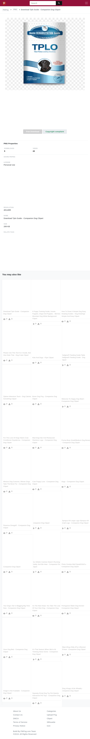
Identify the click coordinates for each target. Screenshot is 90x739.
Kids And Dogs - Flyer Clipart (43, 354)
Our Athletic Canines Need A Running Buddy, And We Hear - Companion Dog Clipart (43, 561)
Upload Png (52, 715)
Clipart (49, 718)
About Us (17, 711)
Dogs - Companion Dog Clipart (73, 478)
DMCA (16, 718)
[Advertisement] (45, 111)
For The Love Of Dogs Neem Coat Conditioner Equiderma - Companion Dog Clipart (15, 437)
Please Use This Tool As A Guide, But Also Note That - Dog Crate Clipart (15, 352)
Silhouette (51, 722)
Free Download (32, 132)
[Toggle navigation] (86, 3)
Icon (48, 726)
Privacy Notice (19, 726)
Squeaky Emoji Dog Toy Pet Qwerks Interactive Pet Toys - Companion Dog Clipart (43, 692)
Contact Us (17, 715)
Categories (51, 711)
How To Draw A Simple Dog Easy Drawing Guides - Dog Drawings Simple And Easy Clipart (74, 310)
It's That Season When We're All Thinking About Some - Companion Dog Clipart (45, 648)
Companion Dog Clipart (41, 520)
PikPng (6, 10)
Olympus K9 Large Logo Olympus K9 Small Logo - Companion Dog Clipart (74, 520)
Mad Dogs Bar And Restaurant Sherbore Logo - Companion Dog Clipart (44, 437)
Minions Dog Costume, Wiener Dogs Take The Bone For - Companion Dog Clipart (14, 481)
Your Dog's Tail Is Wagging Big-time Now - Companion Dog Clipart (14, 605)
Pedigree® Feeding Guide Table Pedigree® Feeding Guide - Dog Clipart (73, 354)
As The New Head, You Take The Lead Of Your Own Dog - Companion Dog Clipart (44, 605)
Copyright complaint (54, 132)
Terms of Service (20, 722)
